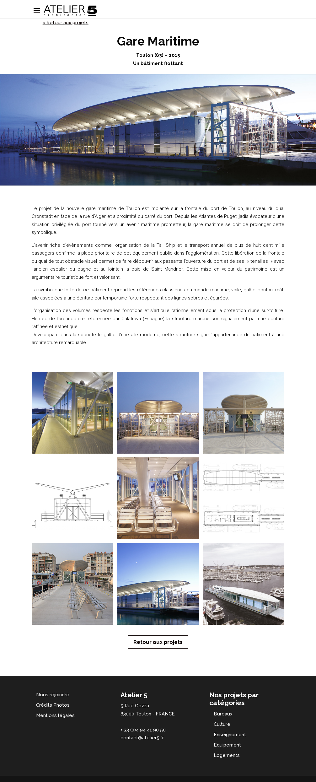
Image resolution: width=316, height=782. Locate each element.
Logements (227, 755)
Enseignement (230, 734)
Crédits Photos (53, 705)
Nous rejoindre (52, 695)
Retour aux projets (158, 642)
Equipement (227, 745)
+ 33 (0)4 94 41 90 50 (143, 730)
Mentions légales (55, 715)
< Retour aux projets (65, 22)
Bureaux (223, 714)
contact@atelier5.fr (142, 738)
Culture (222, 724)
